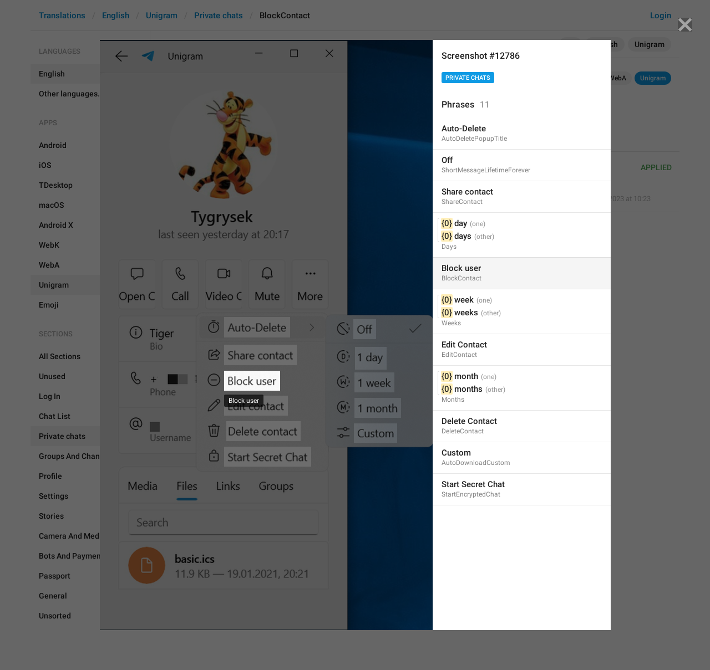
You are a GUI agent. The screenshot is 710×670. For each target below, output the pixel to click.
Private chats (467, 77)
